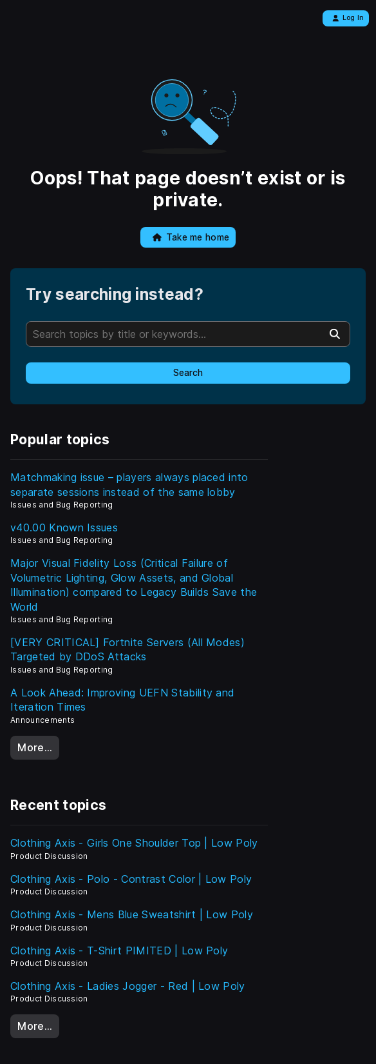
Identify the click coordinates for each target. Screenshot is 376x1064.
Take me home (191, 237)
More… (34, 747)
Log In (348, 18)
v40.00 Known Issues (64, 527)
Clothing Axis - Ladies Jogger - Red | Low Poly (127, 986)
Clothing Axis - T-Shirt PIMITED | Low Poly (119, 950)
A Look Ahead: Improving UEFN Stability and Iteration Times (122, 699)
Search (188, 373)
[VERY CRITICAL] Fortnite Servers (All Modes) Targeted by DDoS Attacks (127, 649)
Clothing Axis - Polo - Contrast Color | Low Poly (131, 878)
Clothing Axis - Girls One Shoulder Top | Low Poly (134, 842)
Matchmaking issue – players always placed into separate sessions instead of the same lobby (129, 484)
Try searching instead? (114, 294)
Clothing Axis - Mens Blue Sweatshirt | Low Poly (131, 914)
